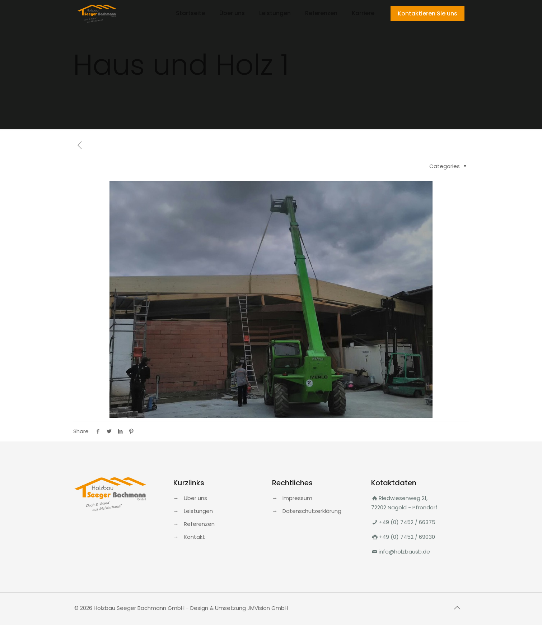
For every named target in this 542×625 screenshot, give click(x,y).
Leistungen (198, 511)
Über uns (195, 498)
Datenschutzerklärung (311, 511)
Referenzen (199, 524)
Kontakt (194, 537)
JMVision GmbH (267, 608)
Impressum (297, 498)
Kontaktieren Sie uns (427, 13)
